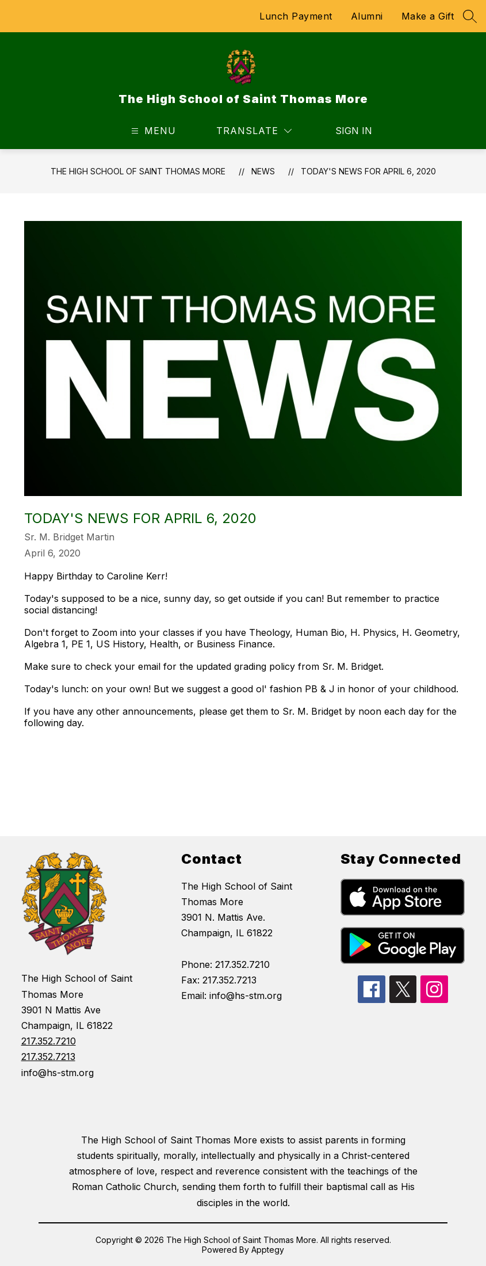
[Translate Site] (253, 131)
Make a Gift (427, 16)
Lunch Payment (295, 16)
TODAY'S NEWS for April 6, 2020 (368, 171)
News (263, 171)
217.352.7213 (48, 1056)
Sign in (346, 130)
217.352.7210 (48, 1041)
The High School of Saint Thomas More (138, 171)
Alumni (367, 16)
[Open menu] (152, 131)
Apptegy (267, 1249)
